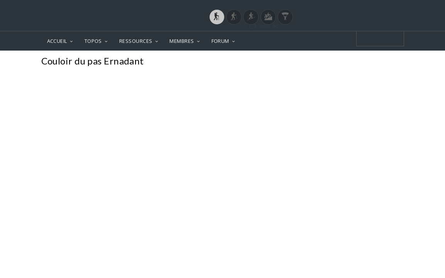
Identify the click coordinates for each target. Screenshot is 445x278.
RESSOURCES (135, 40)
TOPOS (93, 40)
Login (363, 7)
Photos (389, 62)
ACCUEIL (57, 40)
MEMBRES (181, 40)
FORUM (220, 40)
